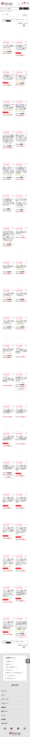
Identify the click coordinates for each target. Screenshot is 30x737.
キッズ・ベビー (5, 699)
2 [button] (25, 25)
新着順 (22, 19)
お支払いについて (10, 670)
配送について (9, 664)
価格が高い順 (18, 19)
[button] (27, 26)
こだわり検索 (25, 8)
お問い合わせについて (11, 678)
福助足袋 (3, 707)
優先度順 (8, 19)
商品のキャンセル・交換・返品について (15, 672)
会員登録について (10, 661)
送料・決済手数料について (12, 667)
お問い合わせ (4, 723)
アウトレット (4, 703)
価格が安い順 (13, 19)
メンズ (3, 695)
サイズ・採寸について (11, 675)
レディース (4, 691)
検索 (21, 8)
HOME (1, 11)
